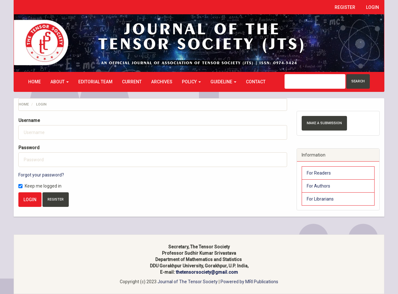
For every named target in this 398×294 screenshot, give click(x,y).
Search (358, 81)
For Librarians (320, 198)
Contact (256, 81)
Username (29, 120)
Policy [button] (191, 81)
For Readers (319, 173)
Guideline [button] (223, 81)
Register (345, 7)
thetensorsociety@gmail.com (207, 272)
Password (29, 147)
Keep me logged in (39, 186)
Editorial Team (95, 81)
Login (372, 7)
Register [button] (56, 199)
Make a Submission (324, 123)
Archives (161, 81)
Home (34, 81)
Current (132, 81)
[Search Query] (315, 81)
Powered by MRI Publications (249, 281)
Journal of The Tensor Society (188, 281)
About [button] (59, 81)
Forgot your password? (41, 174)
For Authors (318, 186)
